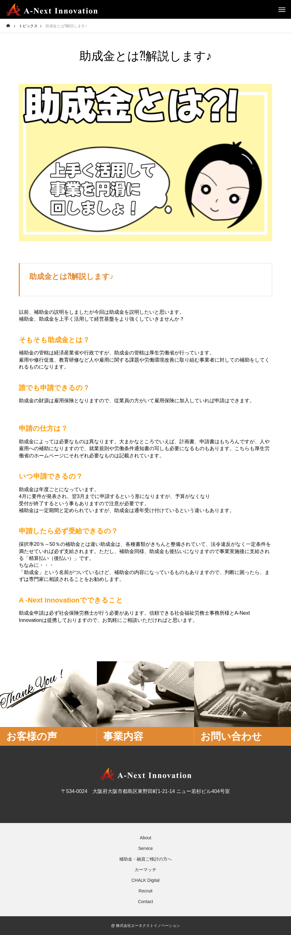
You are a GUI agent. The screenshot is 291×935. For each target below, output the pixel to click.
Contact (145, 901)
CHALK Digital (145, 880)
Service (145, 848)
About (145, 838)
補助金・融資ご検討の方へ (145, 859)
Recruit (145, 891)
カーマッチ (145, 869)
